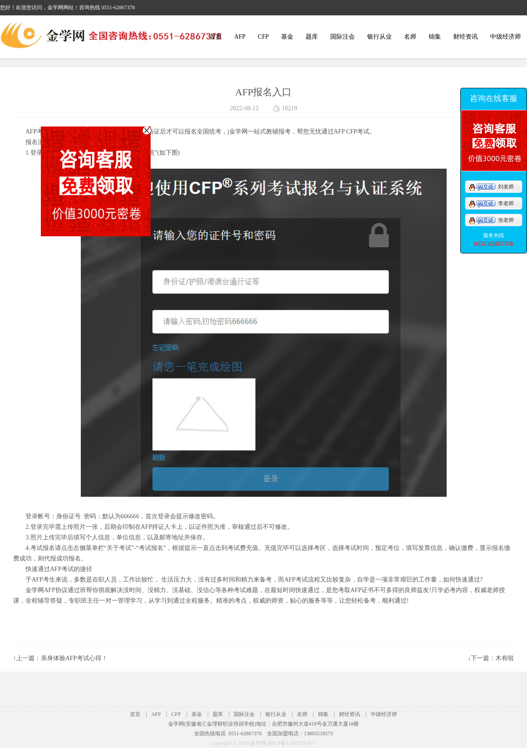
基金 (287, 36)
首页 (215, 36)
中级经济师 (505, 36)
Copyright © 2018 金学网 (238, 743)
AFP (239, 36)
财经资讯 (465, 36)
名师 (410, 36)
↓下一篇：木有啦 (491, 658)
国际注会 (342, 36)
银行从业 (379, 36)
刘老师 (491, 187)
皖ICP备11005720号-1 (292, 743)
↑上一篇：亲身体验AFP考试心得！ (60, 658)
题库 (312, 36)
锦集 (435, 36)
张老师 (491, 220)
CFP (263, 36)
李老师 (491, 203)
